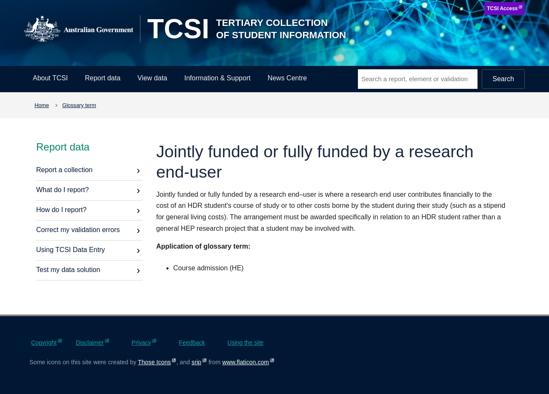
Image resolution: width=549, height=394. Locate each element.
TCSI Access (502, 8)
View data (152, 78)
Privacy (141, 342)
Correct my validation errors (78, 229)
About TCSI (50, 78)
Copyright (44, 342)
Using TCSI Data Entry (70, 249)
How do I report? (61, 209)
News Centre (287, 78)
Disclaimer (89, 342)
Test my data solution (68, 269)
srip (196, 362)
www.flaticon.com (245, 362)
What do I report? (62, 189)
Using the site (245, 342)
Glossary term (79, 105)
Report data (102, 78)
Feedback (192, 342)
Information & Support (217, 78)
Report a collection (64, 169)
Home (41, 105)
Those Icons (154, 362)
